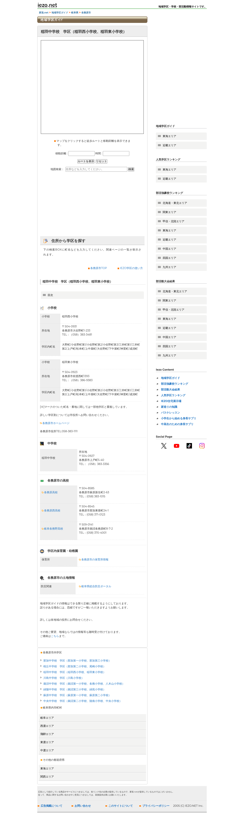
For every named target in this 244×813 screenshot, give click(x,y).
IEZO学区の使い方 (131, 268)
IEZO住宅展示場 (171, 401)
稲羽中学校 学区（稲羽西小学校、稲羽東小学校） (74, 672)
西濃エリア (47, 726)
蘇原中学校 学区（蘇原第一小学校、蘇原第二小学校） (77, 695)
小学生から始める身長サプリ (178, 418)
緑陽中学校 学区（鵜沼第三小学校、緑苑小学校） (74, 689)
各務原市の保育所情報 (93, 559)
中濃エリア (47, 750)
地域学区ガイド (60, 12)
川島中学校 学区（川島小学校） (63, 678)
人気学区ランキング (173, 395)
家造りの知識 (169, 406)
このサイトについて (120, 805)
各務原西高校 (51, 510)
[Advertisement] (92, 205)
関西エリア (47, 776)
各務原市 (86, 12)
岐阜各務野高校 (52, 528)
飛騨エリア (47, 734)
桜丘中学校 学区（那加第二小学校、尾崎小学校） (74, 666)
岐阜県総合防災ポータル (95, 586)
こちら (55, 636)
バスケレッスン (170, 412)
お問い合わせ (83, 805)
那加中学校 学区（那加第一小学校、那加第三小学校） (77, 660)
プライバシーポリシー (155, 805)
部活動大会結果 (170, 389)
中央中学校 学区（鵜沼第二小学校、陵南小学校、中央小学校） (82, 701)
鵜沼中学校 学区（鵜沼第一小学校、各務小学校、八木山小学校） (84, 683)
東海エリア (47, 768)
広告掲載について (51, 805)
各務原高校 (50, 492)
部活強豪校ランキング (174, 383)
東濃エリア (47, 742)
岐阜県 (74, 12)
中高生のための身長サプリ (177, 424)
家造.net (43, 12)
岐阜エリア (47, 717)
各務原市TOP (98, 268)
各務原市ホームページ (54, 423)
